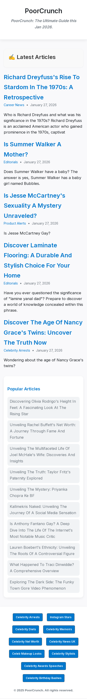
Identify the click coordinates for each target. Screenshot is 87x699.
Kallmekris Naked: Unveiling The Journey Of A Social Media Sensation (43, 509)
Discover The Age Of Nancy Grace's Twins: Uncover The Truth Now (43, 332)
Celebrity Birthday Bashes (43, 678)
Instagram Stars (60, 617)
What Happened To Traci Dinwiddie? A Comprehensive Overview (42, 567)
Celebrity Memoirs (59, 629)
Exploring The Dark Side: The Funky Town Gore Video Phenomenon (42, 585)
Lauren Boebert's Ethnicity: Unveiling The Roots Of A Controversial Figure (42, 550)
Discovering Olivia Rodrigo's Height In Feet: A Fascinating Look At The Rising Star (43, 407)
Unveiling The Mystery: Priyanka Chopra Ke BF (38, 492)
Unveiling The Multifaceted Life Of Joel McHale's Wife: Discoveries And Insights (42, 454)
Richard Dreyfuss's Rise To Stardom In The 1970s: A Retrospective (42, 87)
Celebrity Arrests (17, 350)
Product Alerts (15, 223)
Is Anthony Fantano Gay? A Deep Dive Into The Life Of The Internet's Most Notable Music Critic (41, 530)
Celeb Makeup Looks (27, 653)
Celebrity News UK (62, 641)
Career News (14, 105)
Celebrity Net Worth (25, 641)
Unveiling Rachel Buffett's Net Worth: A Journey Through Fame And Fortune (43, 431)
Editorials (11, 162)
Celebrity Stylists (63, 653)
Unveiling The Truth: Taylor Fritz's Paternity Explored (40, 475)
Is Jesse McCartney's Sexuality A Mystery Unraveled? (34, 205)
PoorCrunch (43, 11)
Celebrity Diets (25, 629)
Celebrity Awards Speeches (43, 666)
